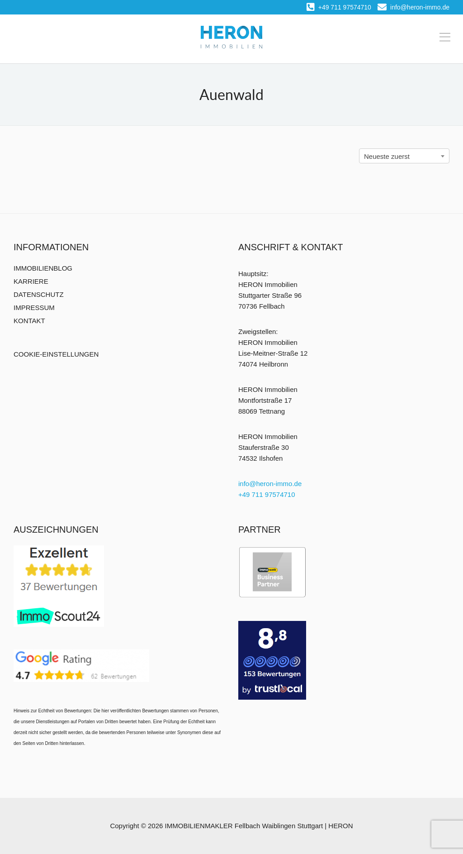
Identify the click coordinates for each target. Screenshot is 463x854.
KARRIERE (31, 281)
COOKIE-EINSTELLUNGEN (56, 354)
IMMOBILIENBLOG (43, 268)
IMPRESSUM (34, 307)
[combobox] (404, 155)
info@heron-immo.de (413, 7)
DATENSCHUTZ (39, 294)
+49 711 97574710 (339, 7)
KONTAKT (29, 320)
